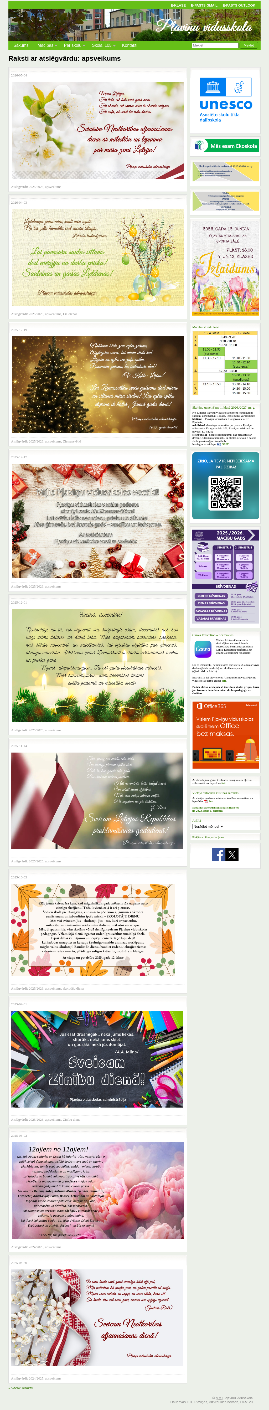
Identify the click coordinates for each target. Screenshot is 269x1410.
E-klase (178, 5)
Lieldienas (70, 314)
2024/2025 (36, 1247)
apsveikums (53, 187)
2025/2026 (36, 187)
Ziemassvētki (72, 441)
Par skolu (72, 46)
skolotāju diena (73, 988)
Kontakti (129, 45)
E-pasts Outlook (239, 5)
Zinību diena (71, 1119)
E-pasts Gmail (204, 5)
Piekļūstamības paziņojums (208, 837)
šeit (211, 801)
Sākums (21, 45)
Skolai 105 (102, 46)
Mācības (45, 46)
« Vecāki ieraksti (20, 1388)
